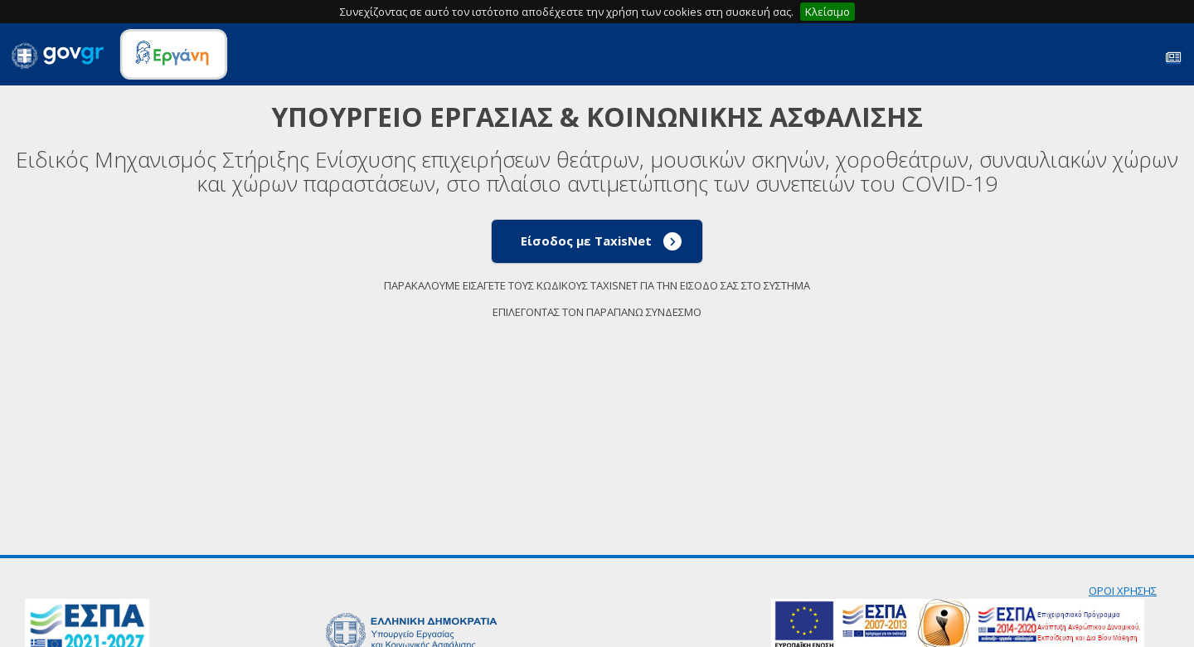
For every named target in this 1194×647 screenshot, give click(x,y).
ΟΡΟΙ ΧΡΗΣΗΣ (1123, 590)
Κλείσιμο (827, 11)
